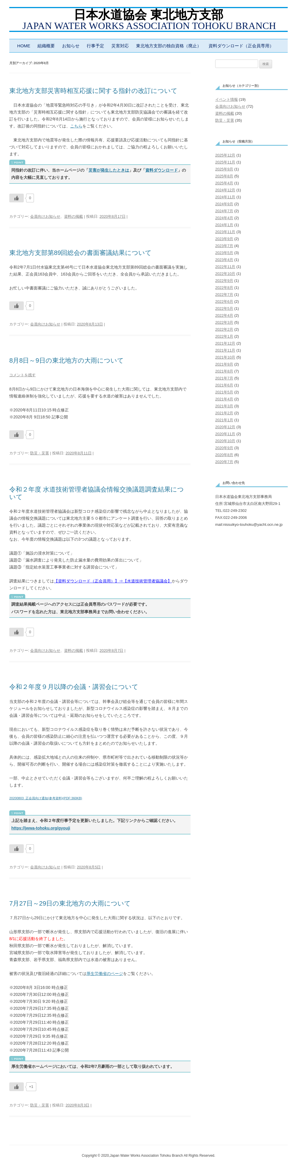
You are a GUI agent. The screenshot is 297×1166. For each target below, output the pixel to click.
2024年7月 (224, 211)
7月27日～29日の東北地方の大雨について (70, 903)
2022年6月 (224, 301)
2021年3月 (224, 406)
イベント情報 (226, 99)
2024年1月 (224, 225)
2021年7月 (224, 378)
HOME (23, 45)
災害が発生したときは (108, 170)
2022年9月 (224, 280)
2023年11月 (225, 232)
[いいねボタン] (16, 198)
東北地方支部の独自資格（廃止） (168, 45)
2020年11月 (225, 434)
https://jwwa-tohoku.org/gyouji (40, 828)
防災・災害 (39, 453)
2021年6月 (224, 385)
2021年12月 (225, 343)
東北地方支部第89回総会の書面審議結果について (80, 252)
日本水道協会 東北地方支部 (148, 15)
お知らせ (70, 45)
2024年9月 (224, 204)
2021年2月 (224, 413)
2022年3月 (224, 322)
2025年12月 (225, 155)
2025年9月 (224, 169)
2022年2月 (224, 329)
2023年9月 (224, 239)
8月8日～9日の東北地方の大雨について (66, 360)
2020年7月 (224, 462)
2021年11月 (225, 350)
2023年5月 (224, 253)
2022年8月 (224, 287)
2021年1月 (224, 420)
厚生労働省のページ (104, 973)
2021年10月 (225, 357)
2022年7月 (224, 294)
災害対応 (120, 45)
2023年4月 (224, 260)
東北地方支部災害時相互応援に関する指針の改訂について (93, 90)
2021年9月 (224, 364)
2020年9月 (224, 448)
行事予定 (95, 45)
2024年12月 (225, 190)
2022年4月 (224, 315)
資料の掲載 (73, 216)
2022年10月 (225, 273)
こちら (76, 126)
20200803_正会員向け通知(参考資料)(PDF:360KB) (45, 798)
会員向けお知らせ (45, 216)
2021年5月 (224, 392)
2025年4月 (224, 183)
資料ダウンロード (161, 170)
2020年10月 (225, 441)
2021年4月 (224, 399)
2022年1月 (224, 336)
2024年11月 (225, 197)
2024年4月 (224, 218)
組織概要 (46, 45)
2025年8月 (224, 176)
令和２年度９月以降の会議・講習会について (73, 686)
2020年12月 (225, 427)
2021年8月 (224, 371)
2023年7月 (224, 246)
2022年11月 (225, 266)
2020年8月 (224, 455)
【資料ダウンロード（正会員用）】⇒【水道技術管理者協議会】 (113, 581)
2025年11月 (225, 162)
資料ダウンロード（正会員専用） (241, 45)
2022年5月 (224, 308)
